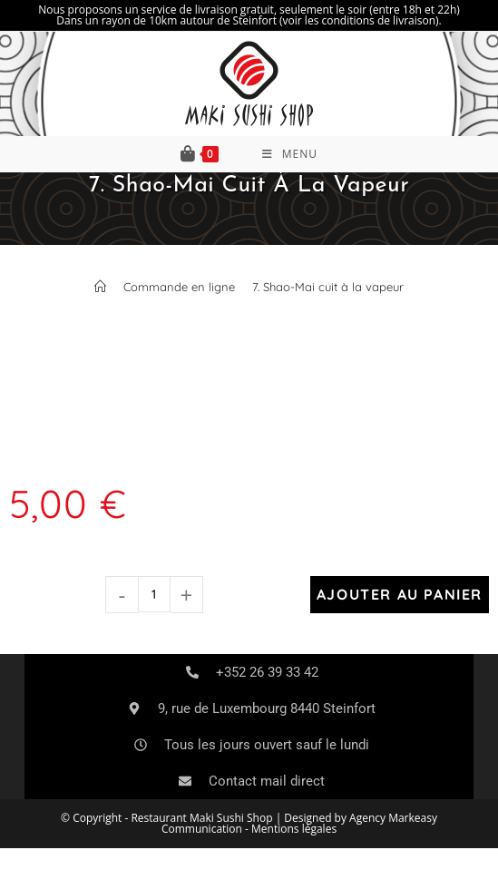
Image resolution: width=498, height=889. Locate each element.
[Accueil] (100, 286)
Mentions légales (294, 828)
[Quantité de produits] (154, 594)
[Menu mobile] (289, 154)
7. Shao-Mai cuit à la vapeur (328, 286)
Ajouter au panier (400, 594)
